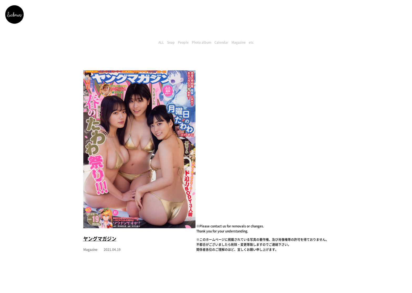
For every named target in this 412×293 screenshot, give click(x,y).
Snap (171, 42)
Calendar (221, 42)
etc (251, 42)
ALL (161, 42)
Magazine (238, 42)
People (183, 42)
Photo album (201, 42)
